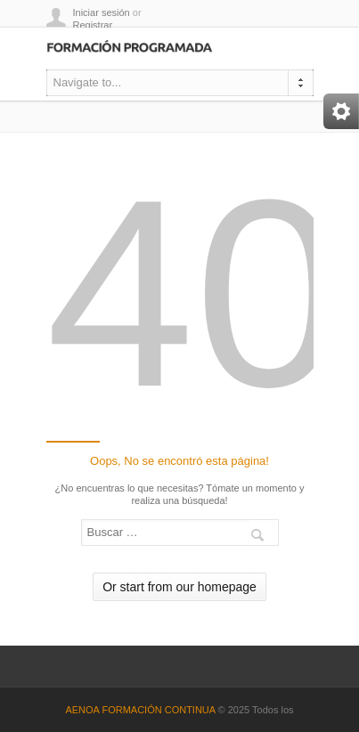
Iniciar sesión (101, 12)
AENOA (83, 709)
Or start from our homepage (179, 587)
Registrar (93, 25)
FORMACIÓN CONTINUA (158, 709)
